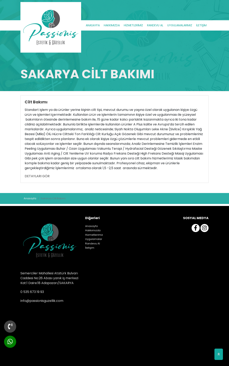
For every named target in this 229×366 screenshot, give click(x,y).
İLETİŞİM (201, 25)
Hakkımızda (93, 230)
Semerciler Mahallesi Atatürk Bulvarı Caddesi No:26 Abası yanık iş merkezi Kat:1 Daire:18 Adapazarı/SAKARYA (49, 278)
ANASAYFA (93, 25)
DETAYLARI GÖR (37, 176)
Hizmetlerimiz (94, 235)
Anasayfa (30, 198)
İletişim (89, 248)
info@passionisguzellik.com (41, 300)
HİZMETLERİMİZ (133, 25)
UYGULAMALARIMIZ (179, 25)
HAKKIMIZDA (112, 25)
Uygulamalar (93, 239)
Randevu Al (92, 243)
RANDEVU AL (155, 25)
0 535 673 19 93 (32, 292)
